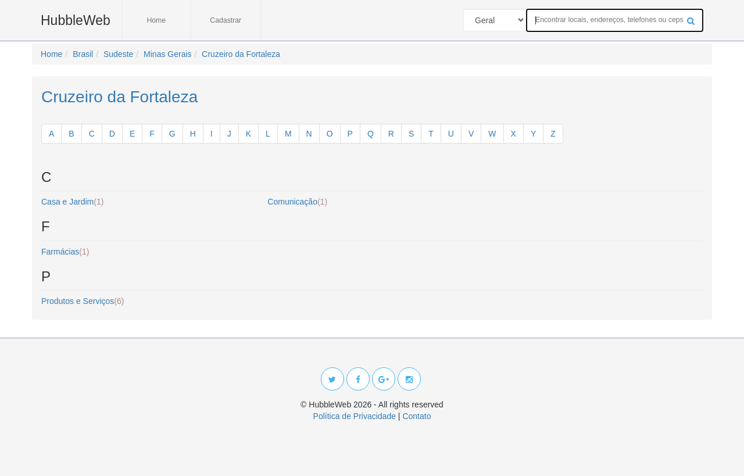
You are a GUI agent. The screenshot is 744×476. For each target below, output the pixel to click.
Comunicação (297, 201)
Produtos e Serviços (82, 301)
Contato (416, 416)
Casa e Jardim (72, 201)
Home (156, 20)
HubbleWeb (75, 20)
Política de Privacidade (354, 416)
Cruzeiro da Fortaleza (119, 97)
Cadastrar (225, 20)
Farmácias (65, 251)
